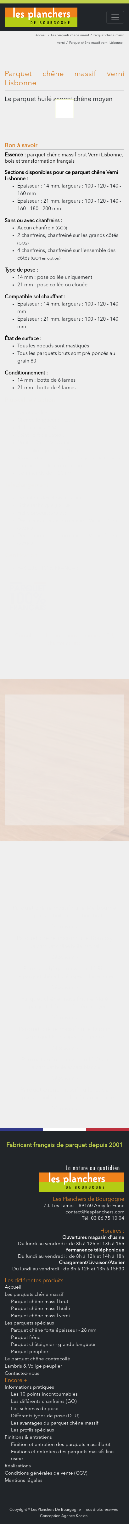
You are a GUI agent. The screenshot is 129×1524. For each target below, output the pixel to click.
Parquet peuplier (29, 1352)
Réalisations (18, 1466)
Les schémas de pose (35, 1409)
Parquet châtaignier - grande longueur (53, 1344)
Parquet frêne (26, 1338)
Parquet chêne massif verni (40, 1316)
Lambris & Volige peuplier (33, 1366)
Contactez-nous (22, 1373)
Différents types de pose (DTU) (45, 1416)
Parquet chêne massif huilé (40, 1309)
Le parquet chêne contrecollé (37, 1359)
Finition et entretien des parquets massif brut (60, 1444)
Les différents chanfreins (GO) (44, 1401)
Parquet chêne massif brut (39, 1302)
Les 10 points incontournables (44, 1394)
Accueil (41, 35)
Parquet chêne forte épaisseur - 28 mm (53, 1330)
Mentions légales (23, 1480)
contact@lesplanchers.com (94, 1212)
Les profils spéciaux (32, 1430)
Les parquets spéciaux (29, 1323)
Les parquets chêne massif (70, 35)
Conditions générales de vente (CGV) (46, 1473)
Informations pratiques (29, 1387)
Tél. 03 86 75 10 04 (103, 1218)
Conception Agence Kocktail (64, 1516)
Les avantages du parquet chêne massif (54, 1423)
